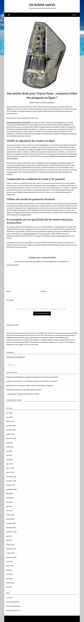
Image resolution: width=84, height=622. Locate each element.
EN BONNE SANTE (42, 5)
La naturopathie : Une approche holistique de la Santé (22, 394)
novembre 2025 (11, 430)
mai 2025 (9, 455)
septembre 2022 (11, 557)
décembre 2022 (11, 549)
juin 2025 (9, 451)
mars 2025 (9, 464)
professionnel (29, 233)
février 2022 (10, 583)
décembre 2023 (11, 523)
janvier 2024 (10, 519)
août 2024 (9, 493)
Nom (9, 291)
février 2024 (10, 515)
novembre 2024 (11, 481)
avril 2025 (9, 459)
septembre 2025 (11, 438)
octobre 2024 (10, 485)
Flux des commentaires (13, 606)
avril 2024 (9, 510)
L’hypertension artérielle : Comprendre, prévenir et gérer (23, 390)
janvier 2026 (10, 421)
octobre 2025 (10, 434)
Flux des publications (12, 602)
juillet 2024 (9, 498)
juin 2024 (9, 502)
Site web (10, 300)
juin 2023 (9, 536)
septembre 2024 (11, 489)
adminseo (51, 102)
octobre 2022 (10, 553)
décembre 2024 (11, 476)
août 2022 (9, 561)
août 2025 (9, 442)
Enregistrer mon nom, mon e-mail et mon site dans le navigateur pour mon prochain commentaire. (42, 309)
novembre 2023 (11, 527)
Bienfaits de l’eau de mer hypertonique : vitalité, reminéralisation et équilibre (29, 385)
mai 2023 (9, 540)
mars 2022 (9, 578)
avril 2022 (9, 574)
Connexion (9, 597)
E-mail (43, 291)
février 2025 (10, 468)
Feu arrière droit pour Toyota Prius (19, 122)
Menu (74, 15)
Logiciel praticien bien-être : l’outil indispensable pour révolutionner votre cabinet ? (32, 381)
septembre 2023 (11, 532)
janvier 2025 (10, 472)
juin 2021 (9, 587)
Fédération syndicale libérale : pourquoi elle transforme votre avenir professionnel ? (32, 377)
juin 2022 (9, 570)
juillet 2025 (9, 447)
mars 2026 (9, 417)
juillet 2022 (9, 566)
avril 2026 (9, 413)
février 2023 (10, 544)
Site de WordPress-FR (13, 610)
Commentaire (13, 265)
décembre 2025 (11, 425)
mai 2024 (9, 506)
